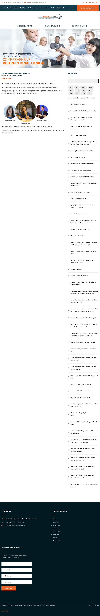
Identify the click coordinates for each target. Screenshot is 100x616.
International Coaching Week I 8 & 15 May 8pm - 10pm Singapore (85, 432)
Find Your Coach (62, 8)
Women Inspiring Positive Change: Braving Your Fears (84, 252)
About (9, 8)
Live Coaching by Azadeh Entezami (81, 385)
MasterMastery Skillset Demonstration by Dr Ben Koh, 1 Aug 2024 (83, 450)
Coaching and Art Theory (78, 157)
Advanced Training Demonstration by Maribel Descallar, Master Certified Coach (84, 325)
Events (47, 8)
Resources (55, 534)
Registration (88, 8)
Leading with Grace (76, 269)
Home (3, 8)
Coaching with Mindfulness (78, 135)
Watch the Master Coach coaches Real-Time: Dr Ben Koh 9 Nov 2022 (84, 301)
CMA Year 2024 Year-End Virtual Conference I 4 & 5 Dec (84, 485)
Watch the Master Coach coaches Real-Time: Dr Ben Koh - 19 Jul (84, 359)
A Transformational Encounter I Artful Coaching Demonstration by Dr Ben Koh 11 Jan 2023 (84, 292)
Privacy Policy (56, 541)
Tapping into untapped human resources (82, 177)
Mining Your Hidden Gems (78, 236)
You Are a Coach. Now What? (79, 276)
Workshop (31, 8)
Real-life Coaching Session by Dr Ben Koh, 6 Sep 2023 (84, 377)
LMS (52, 8)
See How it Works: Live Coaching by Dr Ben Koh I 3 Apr (84, 423)
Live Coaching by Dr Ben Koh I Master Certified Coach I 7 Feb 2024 (84, 405)
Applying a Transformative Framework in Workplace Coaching (82, 206)
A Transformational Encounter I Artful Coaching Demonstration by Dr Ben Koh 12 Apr (84, 334)
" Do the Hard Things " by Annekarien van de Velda (83, 414)
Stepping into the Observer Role (80, 229)
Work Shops (55, 531)
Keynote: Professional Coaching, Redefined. (83, 342)
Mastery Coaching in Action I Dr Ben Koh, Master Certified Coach (82, 468)
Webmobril (4, 611)
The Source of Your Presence (79, 199)
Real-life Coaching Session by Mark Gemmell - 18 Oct (84, 350)
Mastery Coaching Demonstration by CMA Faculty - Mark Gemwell (83, 459)
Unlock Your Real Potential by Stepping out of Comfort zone (84, 184)
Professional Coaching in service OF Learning (83, 98)
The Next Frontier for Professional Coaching (83, 111)
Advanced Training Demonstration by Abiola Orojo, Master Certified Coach (83, 441)
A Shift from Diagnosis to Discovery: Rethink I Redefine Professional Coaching (84, 143)
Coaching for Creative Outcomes (80, 214)
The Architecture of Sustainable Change (82, 164)
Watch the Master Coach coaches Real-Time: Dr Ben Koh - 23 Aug (84, 368)
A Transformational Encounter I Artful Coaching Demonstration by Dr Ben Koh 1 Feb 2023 (84, 310)
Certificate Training (19, 8)
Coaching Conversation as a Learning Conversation (81, 127)
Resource (39, 8)
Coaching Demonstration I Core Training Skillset (84, 318)
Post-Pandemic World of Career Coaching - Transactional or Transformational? (83, 222)
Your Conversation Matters (78, 105)
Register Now (6, 78)
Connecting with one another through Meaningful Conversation (82, 118)
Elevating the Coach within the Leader (82, 151)
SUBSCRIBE (8, 588)
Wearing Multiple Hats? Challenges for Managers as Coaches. (82, 261)
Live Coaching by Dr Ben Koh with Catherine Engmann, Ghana (83, 283)
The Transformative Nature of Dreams (81, 170)
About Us (55, 522)
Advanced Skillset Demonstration (80, 391)
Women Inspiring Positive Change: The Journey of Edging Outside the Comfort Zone (84, 243)
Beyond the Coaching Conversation (81, 192)
